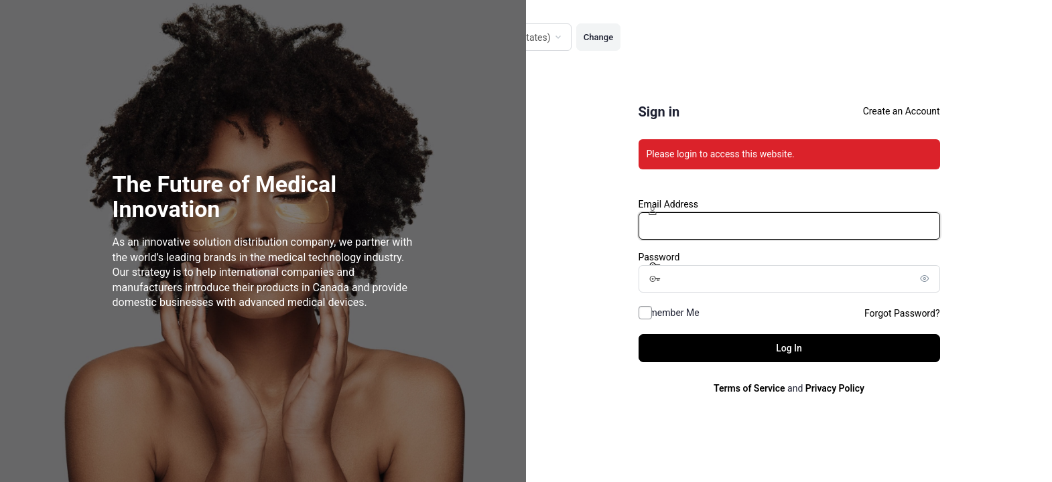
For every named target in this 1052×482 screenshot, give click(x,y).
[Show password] (926, 278)
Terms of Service (749, 388)
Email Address (669, 204)
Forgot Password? (902, 313)
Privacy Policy (834, 388)
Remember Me (669, 312)
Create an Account (901, 111)
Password (659, 257)
